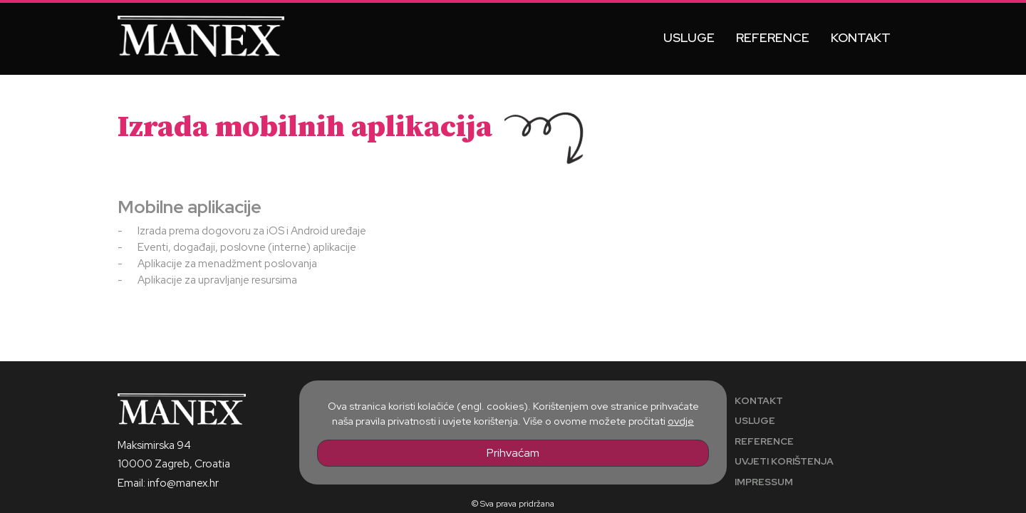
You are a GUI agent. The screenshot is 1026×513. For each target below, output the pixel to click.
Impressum (764, 481)
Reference (772, 37)
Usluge (689, 37)
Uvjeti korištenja (784, 461)
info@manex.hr (183, 483)
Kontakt (861, 37)
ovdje (681, 421)
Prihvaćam (513, 452)
